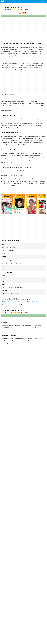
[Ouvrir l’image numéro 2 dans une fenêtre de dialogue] (31, 204)
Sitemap (3, 613)
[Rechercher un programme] (43, 1)
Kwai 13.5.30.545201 (6, 532)
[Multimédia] (9, 5)
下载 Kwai (3, 304)
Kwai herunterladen (14, 301)
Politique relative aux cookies (31, 608)
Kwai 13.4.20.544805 (6, 543)
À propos (3, 606)
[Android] (4, 5)
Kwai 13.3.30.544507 (6, 551)
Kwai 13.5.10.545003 (6, 537)
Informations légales (29, 613)
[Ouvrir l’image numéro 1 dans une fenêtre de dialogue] (19, 204)
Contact (3, 608)
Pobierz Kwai (4, 301)
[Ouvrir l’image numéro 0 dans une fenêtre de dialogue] (7, 204)
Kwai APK (13, 7)
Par (7, 9)
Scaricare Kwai (26, 301)
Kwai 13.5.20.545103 (6, 534)
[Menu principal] (45, 1)
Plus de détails (23, 560)
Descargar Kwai (28, 304)
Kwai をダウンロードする (15, 304)
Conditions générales (29, 606)
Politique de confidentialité (30, 611)
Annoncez (3, 611)
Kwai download (36, 301)
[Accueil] (1, 5)
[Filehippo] (4, 1)
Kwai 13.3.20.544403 (6, 554)
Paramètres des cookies (30, 619)
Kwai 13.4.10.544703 (6, 545)
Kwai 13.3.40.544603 (6, 548)
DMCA (25, 616)
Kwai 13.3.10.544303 (6, 556)
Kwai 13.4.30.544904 (6, 540)
